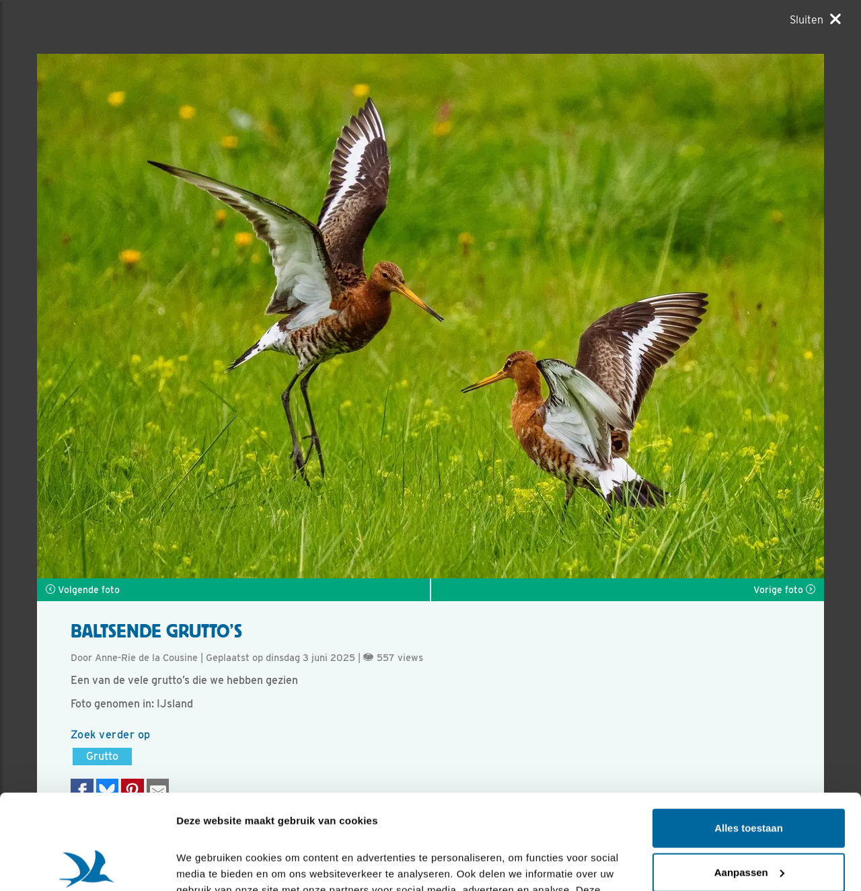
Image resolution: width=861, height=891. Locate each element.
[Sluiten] (815, 19)
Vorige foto (784, 589)
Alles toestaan (748, 733)
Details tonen (208, 864)
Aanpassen (749, 777)
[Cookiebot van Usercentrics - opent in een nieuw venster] (87, 865)
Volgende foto (83, 589)
